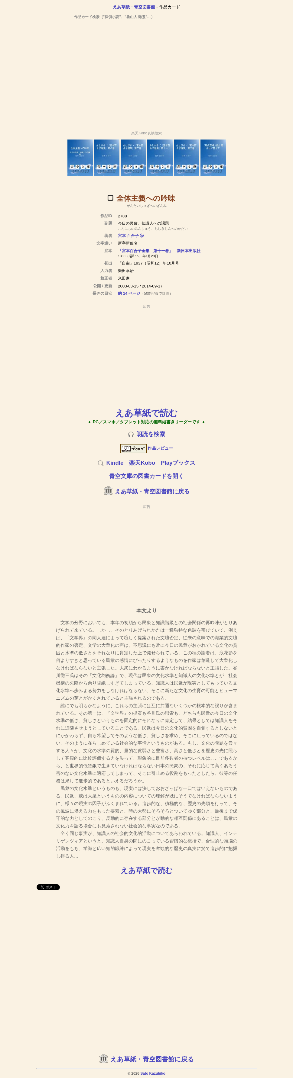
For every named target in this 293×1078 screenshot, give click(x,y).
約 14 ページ (129, 293)
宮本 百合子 (128, 235)
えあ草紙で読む (146, 413)
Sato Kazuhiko (152, 1073)
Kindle (114, 463)
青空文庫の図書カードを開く (146, 476)
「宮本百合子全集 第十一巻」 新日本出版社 (159, 251)
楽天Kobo (142, 463)
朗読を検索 (150, 434)
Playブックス (178, 463)
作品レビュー (146, 448)
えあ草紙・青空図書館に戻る (152, 491)
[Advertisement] (147, 79)
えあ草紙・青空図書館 (134, 7)
